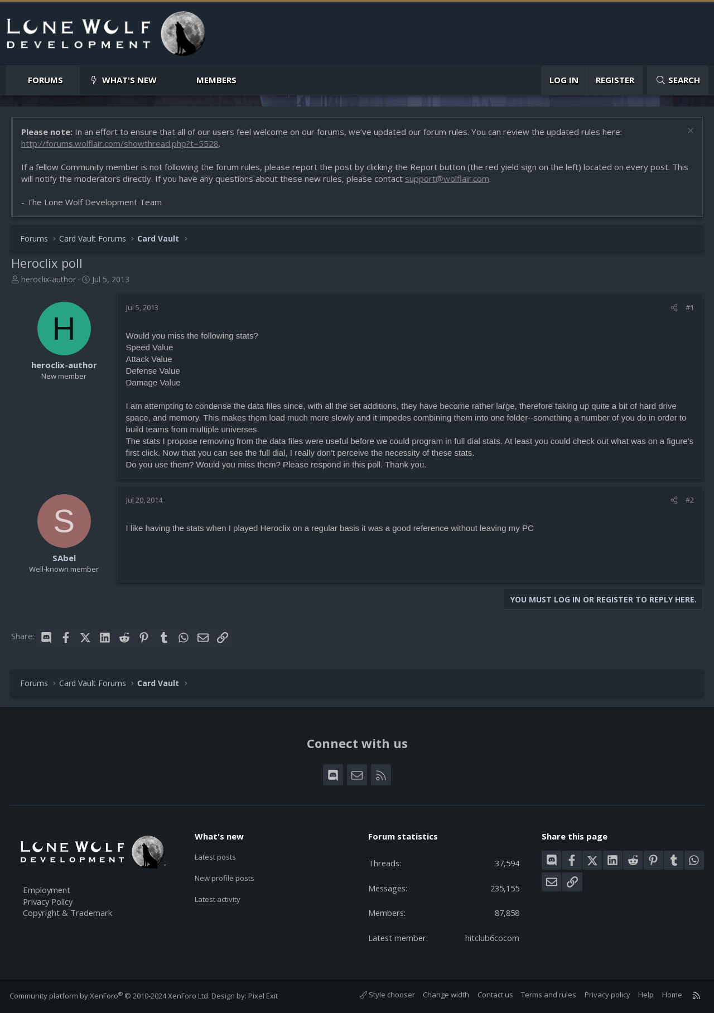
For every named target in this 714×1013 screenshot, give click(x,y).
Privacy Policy (51, 900)
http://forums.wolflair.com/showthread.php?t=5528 (120, 143)
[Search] (677, 80)
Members (216, 79)
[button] (72, 80)
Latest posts (220, 855)
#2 (689, 501)
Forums (45, 79)
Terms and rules (547, 995)
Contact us (494, 995)
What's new (129, 79)
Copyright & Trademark (70, 912)
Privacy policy (606, 995)
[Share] (673, 308)
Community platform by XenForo (111, 996)
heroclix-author (49, 280)
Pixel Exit (264, 996)
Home (670, 995)
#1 (689, 308)
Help (644, 995)
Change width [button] (444, 995)
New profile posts (230, 877)
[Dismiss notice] (688, 132)
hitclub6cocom (491, 937)
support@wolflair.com (448, 179)
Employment (49, 888)
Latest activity (222, 899)
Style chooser (385, 995)
